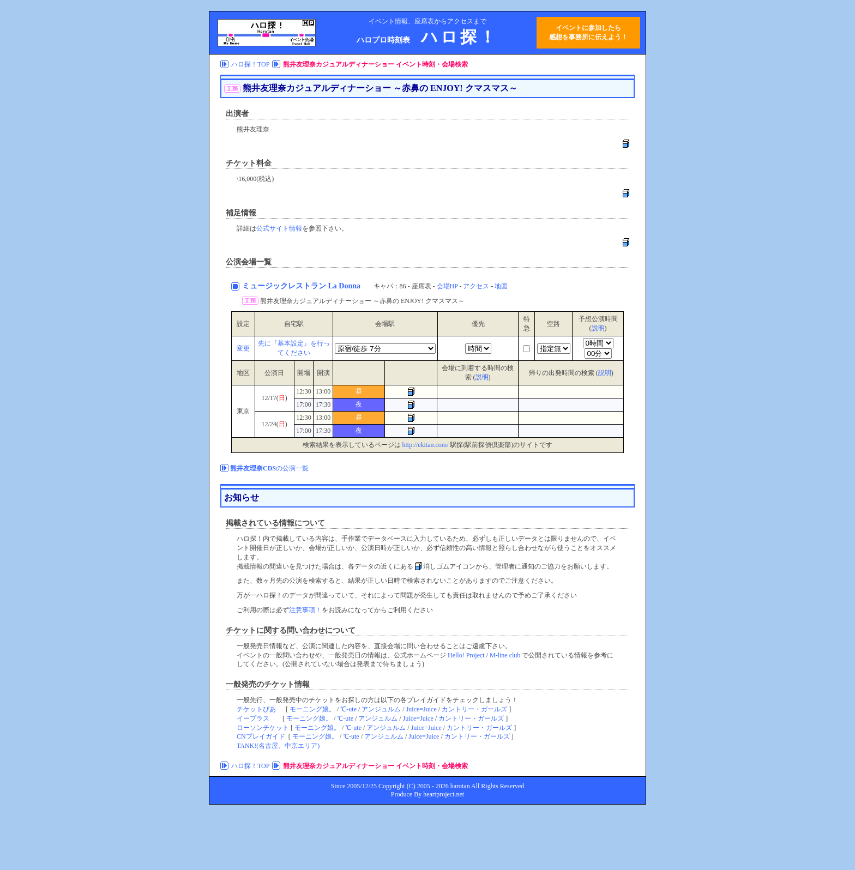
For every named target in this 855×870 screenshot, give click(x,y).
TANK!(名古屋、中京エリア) (278, 746)
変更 (243, 348)
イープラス (253, 718)
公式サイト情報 (279, 228)
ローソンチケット (263, 728)
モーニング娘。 (312, 709)
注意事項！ (305, 610)
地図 (501, 286)
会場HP (447, 286)
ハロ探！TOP (250, 64)
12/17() (274, 398)
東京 (243, 411)
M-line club (505, 655)
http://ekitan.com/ (425, 445)
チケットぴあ (256, 709)
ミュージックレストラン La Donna (302, 286)
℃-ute (348, 709)
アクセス (476, 286)
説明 (598, 328)
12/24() (274, 424)
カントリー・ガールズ (474, 709)
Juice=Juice (421, 709)
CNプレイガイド (261, 736)
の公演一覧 (269, 468)
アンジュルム (381, 709)
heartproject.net (443, 794)
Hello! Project (466, 655)
